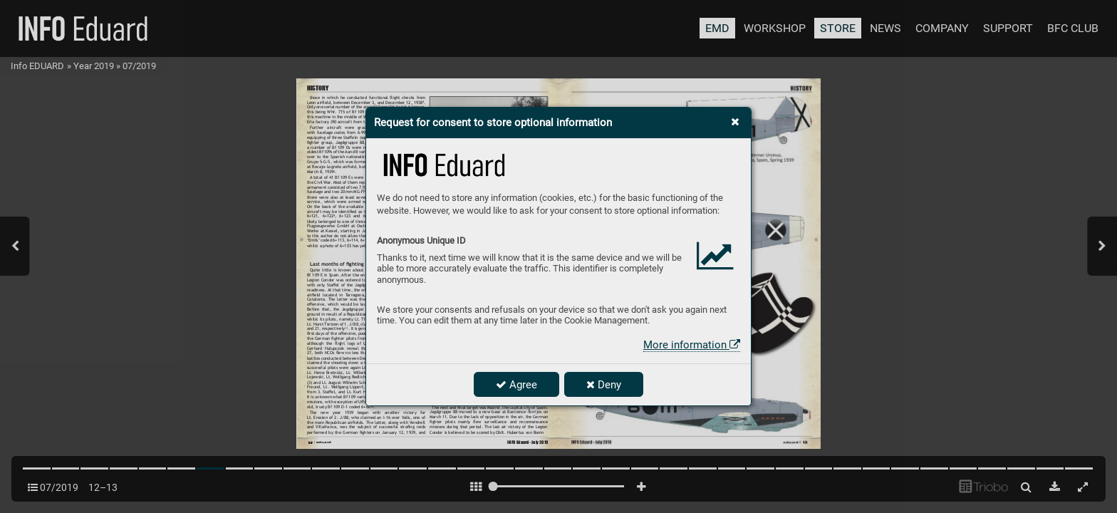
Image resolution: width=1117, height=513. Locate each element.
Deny (603, 384)
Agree (516, 384)
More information (691, 344)
